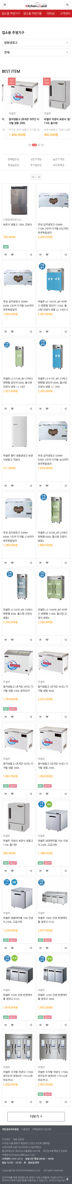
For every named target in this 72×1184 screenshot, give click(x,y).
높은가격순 (59, 159)
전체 (36, 51)
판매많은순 (13, 159)
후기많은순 (36, 165)
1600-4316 (17, 1159)
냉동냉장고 (36, 41)
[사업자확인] (35, 1147)
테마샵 (50, 13)
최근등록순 (59, 165)
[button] (31, 145)
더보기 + (36, 1116)
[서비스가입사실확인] (59, 1180)
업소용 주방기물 (32, 13)
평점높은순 (13, 165)
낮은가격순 (36, 159)
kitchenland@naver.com (22, 1155)
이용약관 (25, 1129)
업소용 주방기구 (11, 13)
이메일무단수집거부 (41, 1129)
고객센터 (65, 13)
